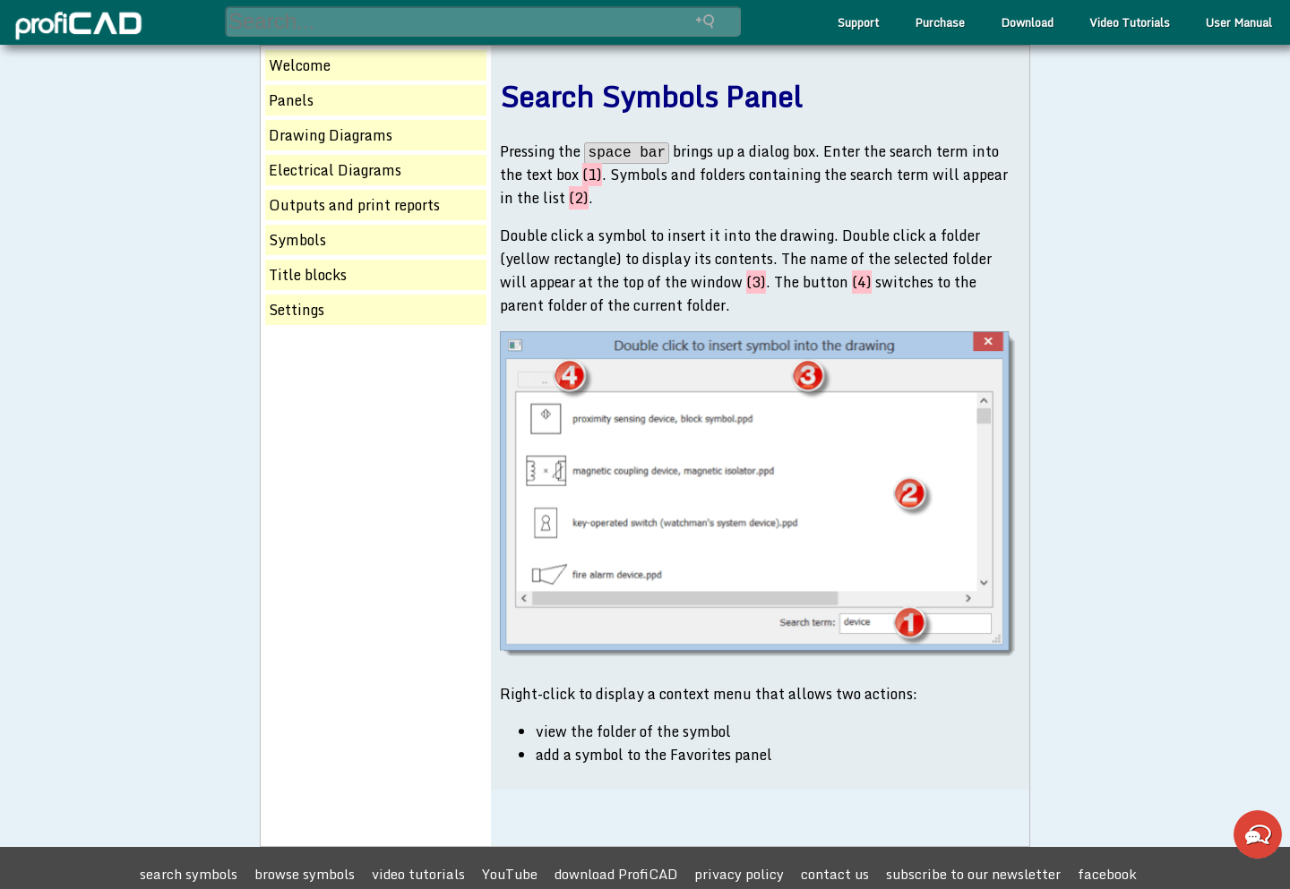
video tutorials (418, 874)
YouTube (510, 874)
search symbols (188, 874)
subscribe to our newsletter (973, 874)
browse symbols (304, 874)
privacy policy (739, 874)
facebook (1107, 874)
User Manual (1239, 22)
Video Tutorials (1129, 22)
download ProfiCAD (616, 874)
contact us (835, 874)
